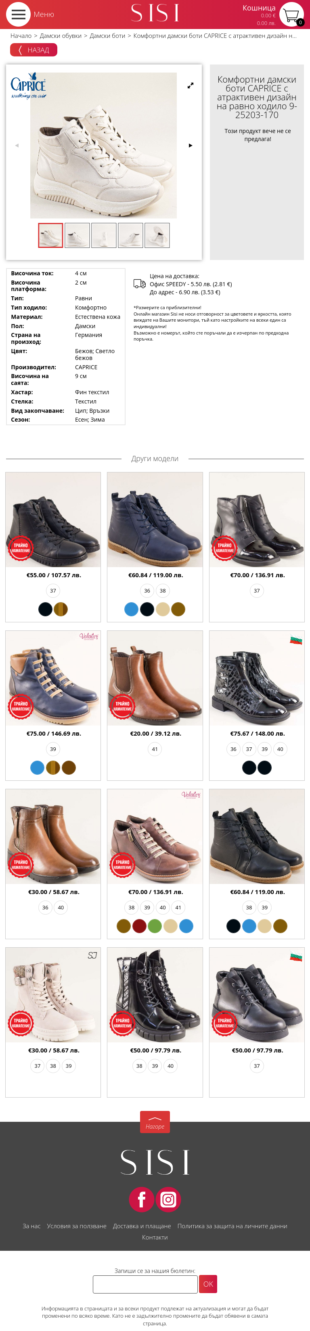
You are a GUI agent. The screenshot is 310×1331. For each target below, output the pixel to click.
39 (53, 749)
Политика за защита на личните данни (232, 1226)
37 (53, 590)
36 (147, 590)
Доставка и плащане (142, 1226)
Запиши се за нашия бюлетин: (155, 1271)
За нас (31, 1226)
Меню (44, 14)
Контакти (155, 1237)
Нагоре (155, 1126)
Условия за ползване (77, 1226)
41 (155, 749)
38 (163, 590)
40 (280, 749)
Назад (33, 50)
